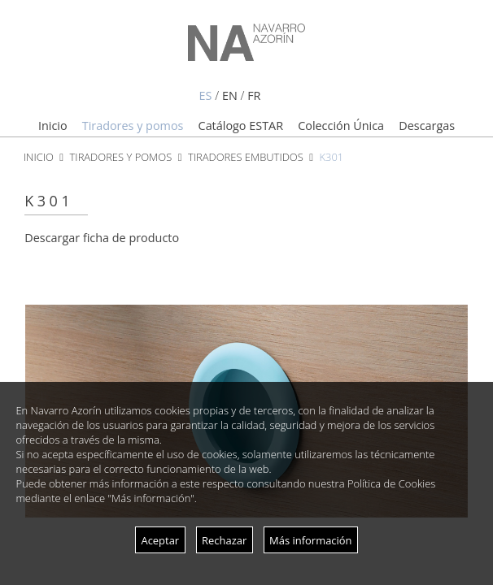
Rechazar (224, 540)
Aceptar (160, 540)
